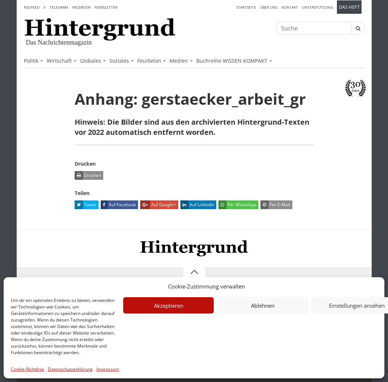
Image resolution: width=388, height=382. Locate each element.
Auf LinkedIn (197, 204)
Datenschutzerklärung (70, 369)
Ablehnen (263, 305)
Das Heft (349, 7)
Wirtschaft (59, 60)
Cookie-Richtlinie (27, 369)
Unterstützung (317, 7)
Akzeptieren (168, 305)
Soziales (119, 60)
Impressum (107, 369)
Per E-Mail (275, 204)
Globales (90, 60)
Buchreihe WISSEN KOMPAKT (231, 60)
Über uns (269, 7)
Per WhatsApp (237, 204)
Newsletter (106, 7)
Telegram (59, 7)
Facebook (81, 7)
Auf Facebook (118, 204)
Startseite (246, 7)
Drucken (88, 175)
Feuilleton (149, 60)
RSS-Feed (31, 7)
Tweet (85, 204)
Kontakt (289, 7)
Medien (179, 60)
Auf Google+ (158, 204)
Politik (31, 60)
